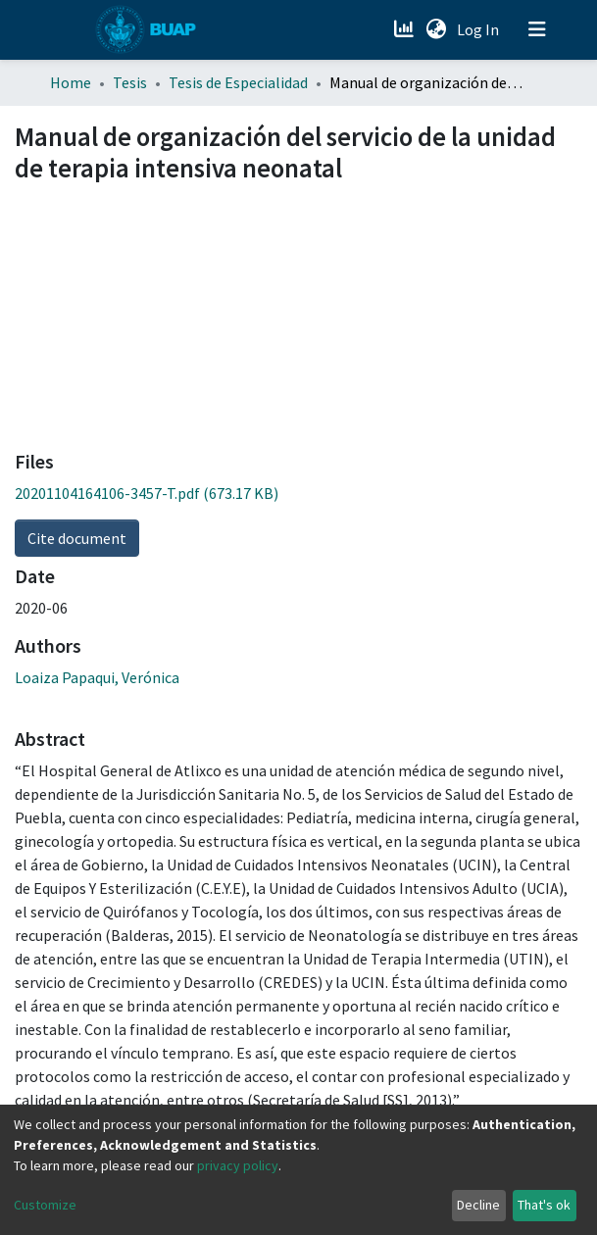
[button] (437, 29)
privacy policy (237, 1165)
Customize (45, 1204)
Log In (480, 29)
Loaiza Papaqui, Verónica (97, 677)
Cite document (76, 538)
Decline (478, 1204)
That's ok (544, 1204)
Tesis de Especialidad (238, 82)
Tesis (130, 82)
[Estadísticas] (406, 29)
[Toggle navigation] (537, 29)
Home (70, 82)
